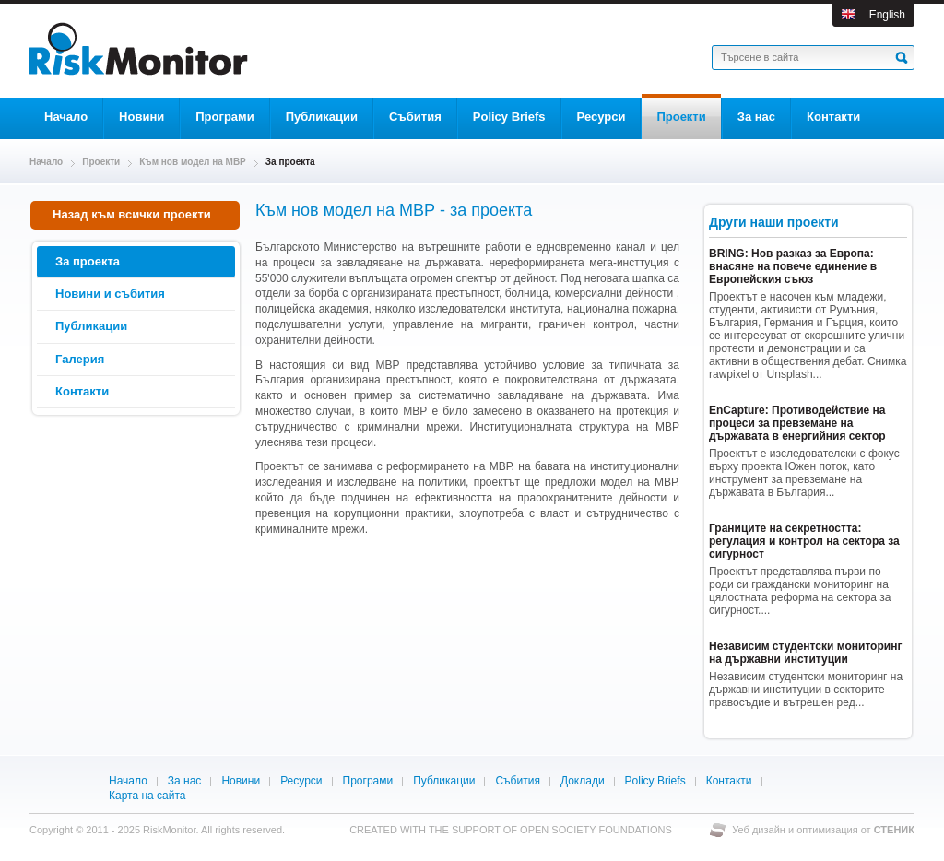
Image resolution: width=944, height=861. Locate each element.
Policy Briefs (655, 780)
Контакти (729, 780)
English (887, 14)
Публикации (444, 780)
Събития (517, 780)
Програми (368, 780)
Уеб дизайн (760, 829)
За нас (185, 780)
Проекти (101, 162)
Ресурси (301, 780)
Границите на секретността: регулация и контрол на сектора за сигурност (804, 541)
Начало (46, 162)
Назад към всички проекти (126, 214)
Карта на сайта (147, 795)
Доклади (582, 780)
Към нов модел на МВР (192, 162)
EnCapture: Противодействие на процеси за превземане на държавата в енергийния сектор (797, 423)
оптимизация (827, 829)
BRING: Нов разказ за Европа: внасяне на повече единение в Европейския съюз (793, 266)
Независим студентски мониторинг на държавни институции (805, 653)
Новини (240, 780)
